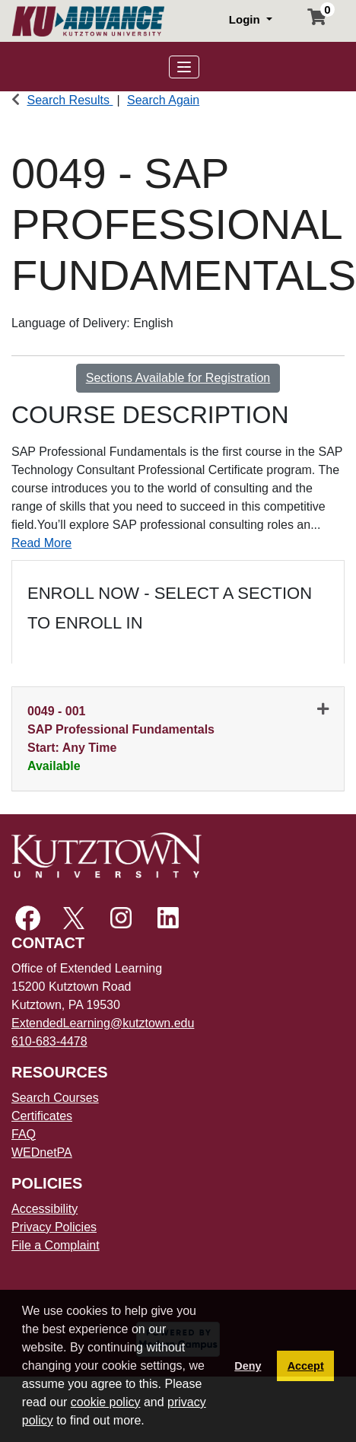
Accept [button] (306, 1366)
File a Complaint (55, 1245)
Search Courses (55, 1097)
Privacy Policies (54, 1227)
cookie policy (106, 1402)
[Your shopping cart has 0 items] (317, 18)
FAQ (23, 1134)
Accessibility (44, 1208)
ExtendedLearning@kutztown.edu (102, 1023)
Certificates (41, 1115)
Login (246, 19)
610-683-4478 (49, 1041)
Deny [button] (247, 1366)
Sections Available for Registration (178, 377)
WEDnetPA (41, 1152)
